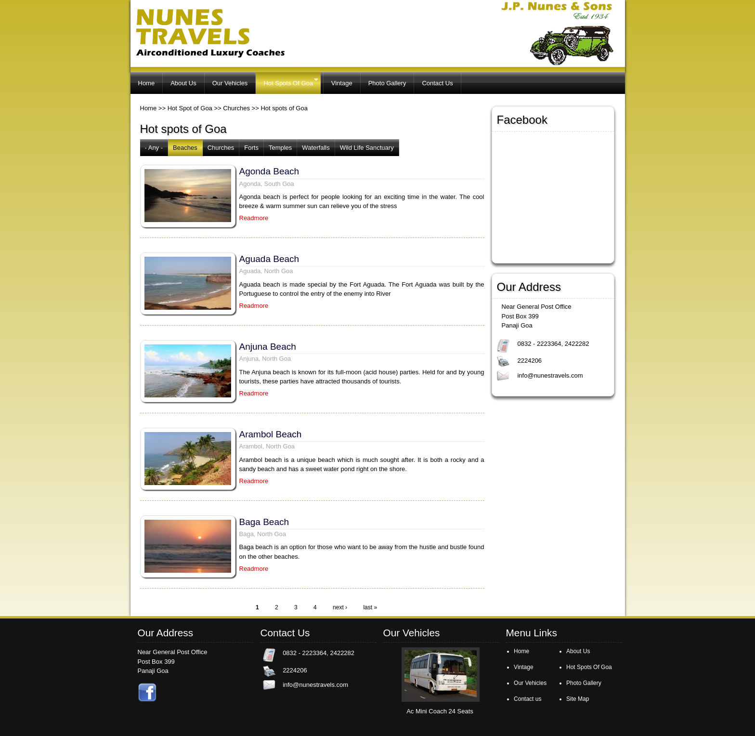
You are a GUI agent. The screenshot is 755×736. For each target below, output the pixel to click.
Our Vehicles (230, 83)
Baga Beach (264, 522)
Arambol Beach (270, 434)
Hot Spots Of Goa (287, 82)
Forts (251, 147)
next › (340, 607)
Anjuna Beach (267, 347)
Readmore (254, 218)
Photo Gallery (387, 83)
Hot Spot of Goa (190, 108)
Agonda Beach (269, 171)
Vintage (341, 83)
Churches (236, 108)
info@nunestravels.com (550, 375)
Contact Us (437, 83)
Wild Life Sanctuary (367, 147)
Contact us (527, 699)
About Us (183, 83)
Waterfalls (315, 147)
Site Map (577, 699)
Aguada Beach (269, 259)
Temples (280, 147)
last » (370, 607)
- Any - (154, 147)
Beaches (185, 147)
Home (146, 83)
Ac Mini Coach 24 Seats (439, 711)
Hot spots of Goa (284, 108)
